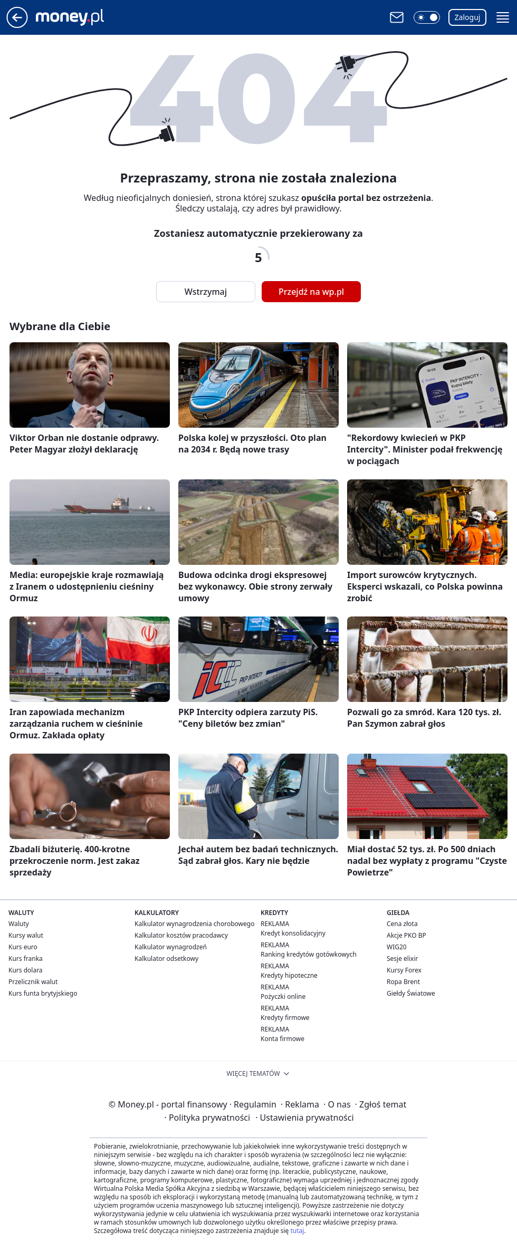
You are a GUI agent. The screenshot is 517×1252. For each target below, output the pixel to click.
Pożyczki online (283, 996)
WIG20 (397, 946)
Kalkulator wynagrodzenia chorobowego (194, 923)
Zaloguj (468, 17)
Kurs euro (22, 946)
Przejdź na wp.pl (311, 291)
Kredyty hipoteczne (289, 975)
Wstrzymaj (206, 291)
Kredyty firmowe (285, 1017)
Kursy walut (25, 935)
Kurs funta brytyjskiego (42, 993)
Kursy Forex (404, 970)
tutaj (297, 1230)
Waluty (18, 923)
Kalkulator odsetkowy (166, 958)
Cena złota (402, 923)
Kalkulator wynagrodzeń (171, 946)
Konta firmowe (282, 1038)
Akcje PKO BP (406, 935)
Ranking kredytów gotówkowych (309, 954)
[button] (427, 17)
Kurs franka (25, 958)
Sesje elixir (402, 958)
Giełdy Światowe (411, 993)
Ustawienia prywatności (304, 1117)
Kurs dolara (25, 970)
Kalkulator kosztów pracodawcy (181, 935)
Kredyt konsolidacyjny (293, 933)
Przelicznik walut (33, 981)
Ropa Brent (403, 981)
